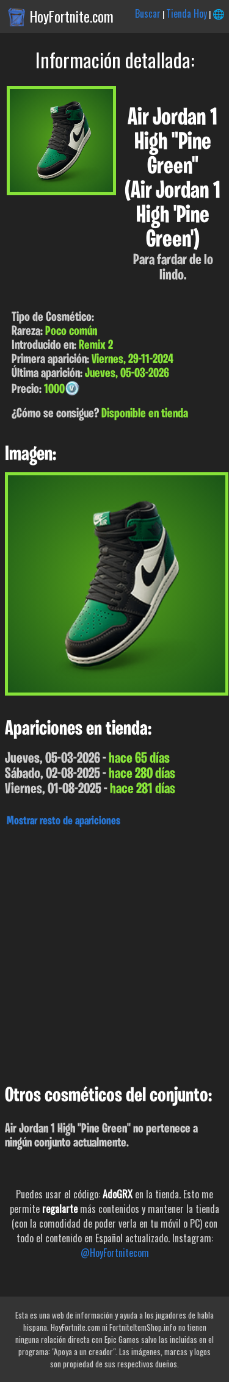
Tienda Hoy (186, 13)
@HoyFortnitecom (115, 1252)
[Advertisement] (114, 952)
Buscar (148, 13)
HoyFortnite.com (72, 16)
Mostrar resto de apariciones (63, 821)
